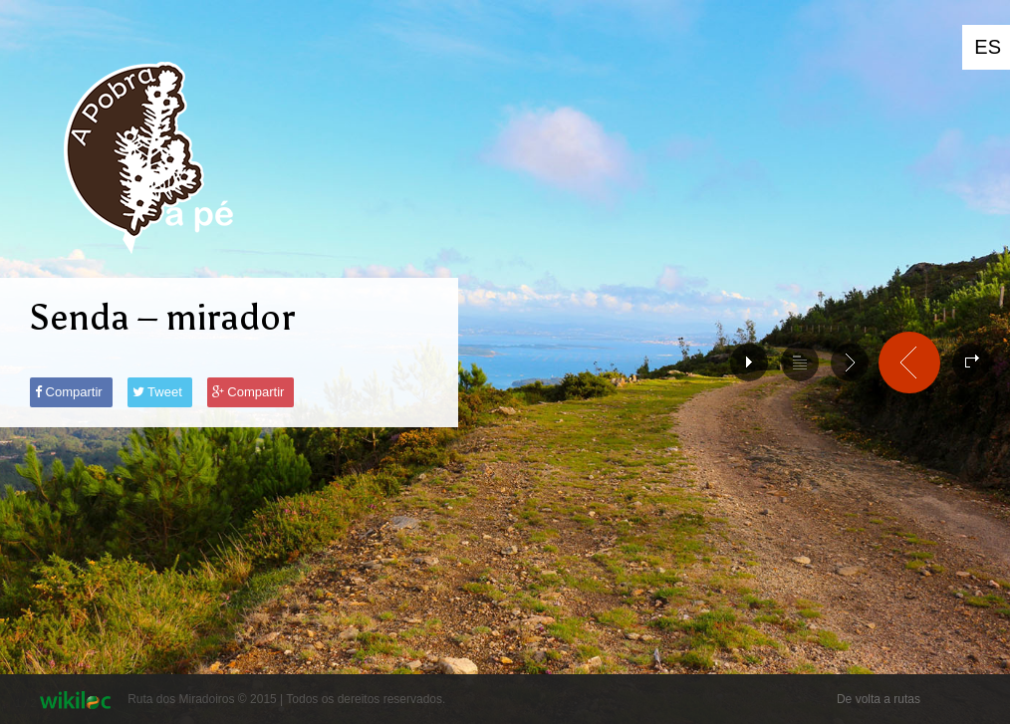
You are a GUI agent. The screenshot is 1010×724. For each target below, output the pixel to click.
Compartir (69, 391)
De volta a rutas (878, 699)
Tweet (157, 391)
